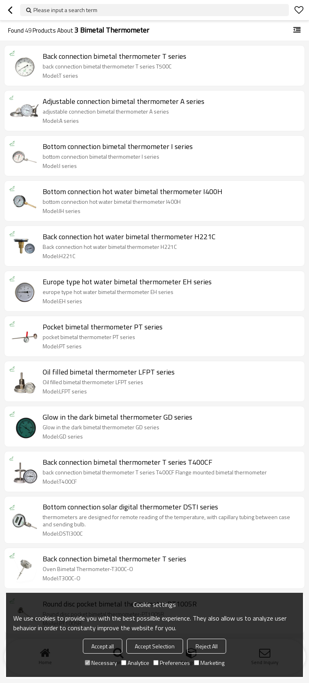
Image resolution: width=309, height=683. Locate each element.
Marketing (209, 662)
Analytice (135, 662)
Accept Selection (155, 646)
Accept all (102, 646)
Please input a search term (65, 10)
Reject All (207, 646)
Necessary (101, 662)
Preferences (171, 662)
